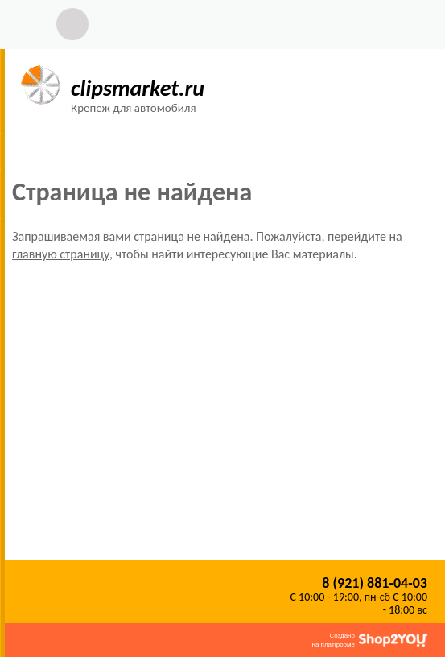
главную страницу (60, 254)
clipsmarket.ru (137, 88)
